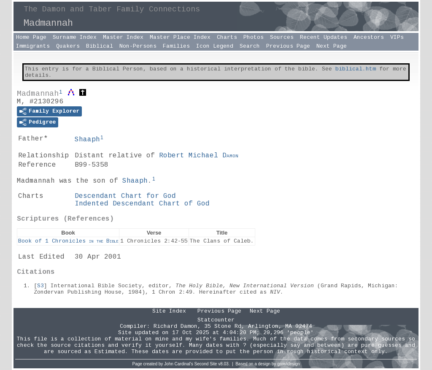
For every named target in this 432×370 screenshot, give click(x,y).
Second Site (205, 364)
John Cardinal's (178, 364)
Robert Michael (198, 155)
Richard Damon (175, 326)
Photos (253, 37)
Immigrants (33, 46)
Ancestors (369, 37)
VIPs (397, 37)
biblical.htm (355, 69)
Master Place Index (180, 37)
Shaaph (87, 139)
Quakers (68, 46)
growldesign (288, 364)
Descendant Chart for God (125, 196)
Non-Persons (138, 46)
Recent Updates (323, 37)
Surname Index (75, 37)
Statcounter (216, 320)
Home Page (31, 37)
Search (250, 46)
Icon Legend (214, 46)
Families (176, 46)
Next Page (331, 46)
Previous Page (288, 46)
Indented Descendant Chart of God (142, 204)
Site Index (169, 311)
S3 (40, 286)
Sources (282, 37)
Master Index (123, 37)
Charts (227, 37)
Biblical (99, 46)
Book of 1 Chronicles (68, 241)
